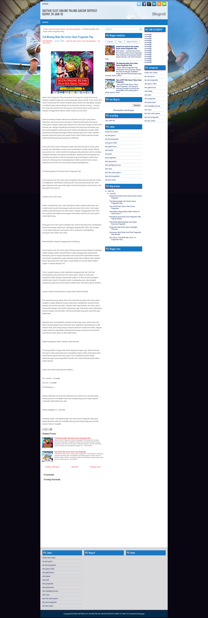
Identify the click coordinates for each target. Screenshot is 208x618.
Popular (110, 42)
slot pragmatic (110, 158)
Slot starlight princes (113, 165)
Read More (88, 446)
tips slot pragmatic (73, 29)
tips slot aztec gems (57, 29)
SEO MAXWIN (47, 41)
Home (45, 29)
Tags (120, 42)
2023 (109, 191)
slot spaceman (110, 161)
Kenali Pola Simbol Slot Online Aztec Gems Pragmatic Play (127, 48)
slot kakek (109, 150)
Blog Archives (132, 42)
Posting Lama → (96, 467)
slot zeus (108, 169)
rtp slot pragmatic (112, 139)
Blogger (131, 110)
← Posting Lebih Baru (51, 467)
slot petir (108, 154)
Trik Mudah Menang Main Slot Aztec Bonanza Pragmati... (123, 223)
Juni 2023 (108, 121)
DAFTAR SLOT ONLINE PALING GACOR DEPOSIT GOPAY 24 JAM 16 (69, 12)
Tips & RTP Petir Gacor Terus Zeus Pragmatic (70, 452)
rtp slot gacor (110, 135)
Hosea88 (147, 34)
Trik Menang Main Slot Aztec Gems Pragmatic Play (67, 36)
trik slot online (110, 180)
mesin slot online (111, 132)
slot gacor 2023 (111, 143)
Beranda (45, 4)
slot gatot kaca (111, 147)
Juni (111, 194)
